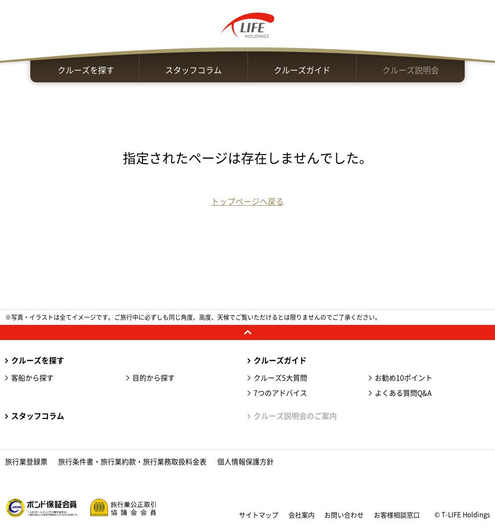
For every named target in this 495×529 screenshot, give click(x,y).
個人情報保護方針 (245, 461)
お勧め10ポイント (403, 377)
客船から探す (32, 377)
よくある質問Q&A (403, 393)
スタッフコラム (193, 70)
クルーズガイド (302, 70)
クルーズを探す (86, 70)
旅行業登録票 (26, 461)
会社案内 (301, 515)
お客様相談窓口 (397, 515)
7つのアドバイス (280, 393)
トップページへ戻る (247, 202)
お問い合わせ (344, 515)
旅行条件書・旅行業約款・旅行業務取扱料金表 (132, 461)
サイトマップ (258, 515)
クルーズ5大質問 (280, 377)
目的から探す (153, 377)
